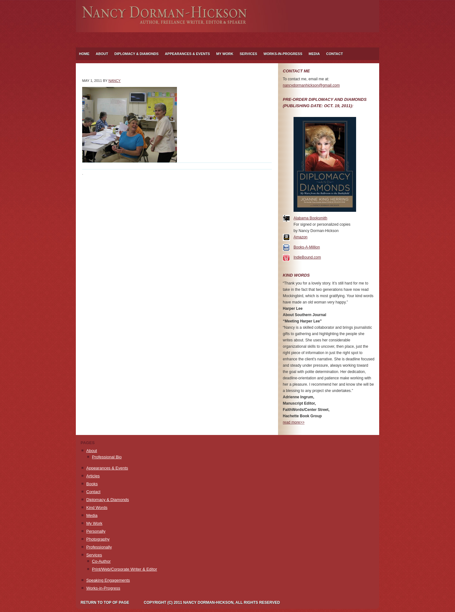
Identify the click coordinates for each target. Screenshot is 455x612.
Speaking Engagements (108, 580)
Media (314, 54)
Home (84, 54)
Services (246, 54)
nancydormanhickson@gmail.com (311, 85)
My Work (223, 54)
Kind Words (96, 507)
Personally (96, 531)
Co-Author (101, 561)
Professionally (99, 547)
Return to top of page (105, 602)
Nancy (114, 81)
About (100, 54)
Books (92, 483)
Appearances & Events (187, 54)
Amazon (300, 237)
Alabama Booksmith (310, 218)
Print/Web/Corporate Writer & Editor (124, 569)
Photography (98, 539)
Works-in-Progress (283, 54)
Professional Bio (107, 457)
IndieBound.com (307, 257)
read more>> (294, 422)
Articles (93, 476)
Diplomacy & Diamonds (136, 54)
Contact (334, 54)
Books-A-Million (307, 247)
